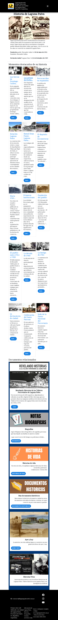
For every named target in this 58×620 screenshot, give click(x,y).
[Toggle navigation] (47, 6)
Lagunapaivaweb (20, 3)
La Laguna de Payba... (28, 79)
